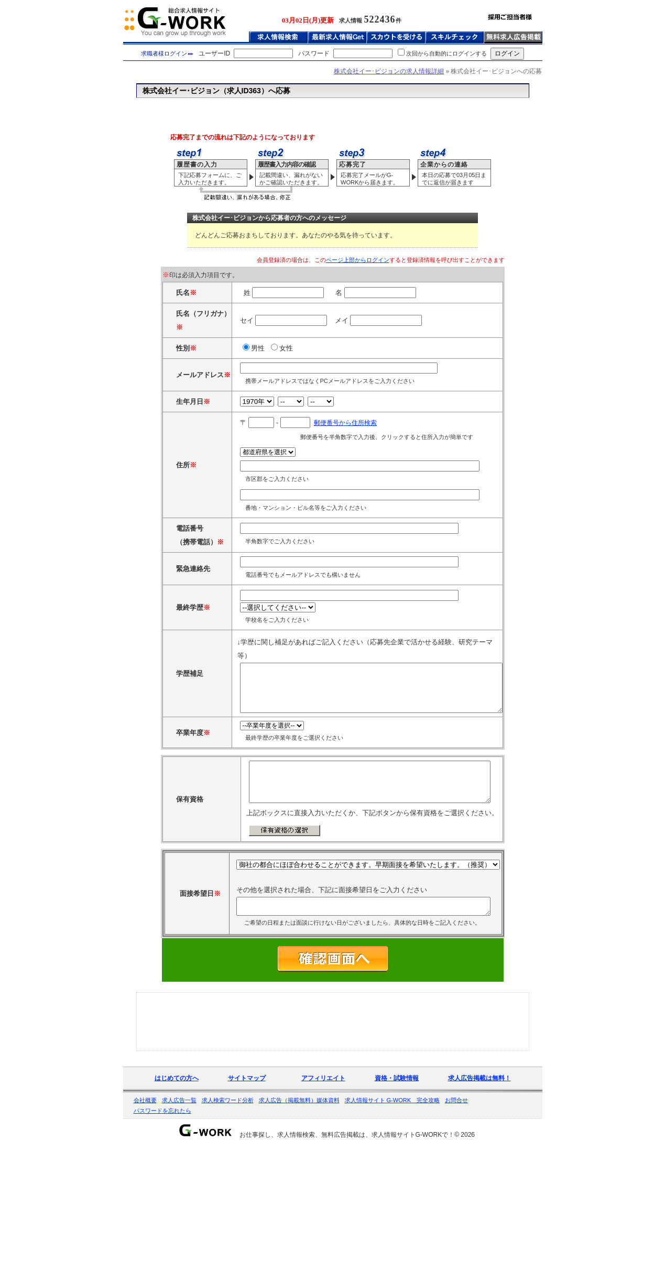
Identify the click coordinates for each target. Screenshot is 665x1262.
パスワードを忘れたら (162, 1220)
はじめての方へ (177, 1188)
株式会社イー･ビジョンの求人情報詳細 (389, 71)
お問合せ (456, 1210)
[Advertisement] (332, 110)
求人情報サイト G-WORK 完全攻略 (392, 1210)
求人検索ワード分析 (228, 1210)
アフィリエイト (323, 1188)
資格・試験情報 (397, 1188)
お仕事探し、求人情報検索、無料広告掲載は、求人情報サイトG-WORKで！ (347, 1244)
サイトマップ (247, 1188)
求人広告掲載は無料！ (479, 1188)
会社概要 (145, 1210)
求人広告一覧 (179, 1210)
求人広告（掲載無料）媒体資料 (299, 1210)
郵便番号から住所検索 (313, 479)
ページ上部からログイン (357, 260)
